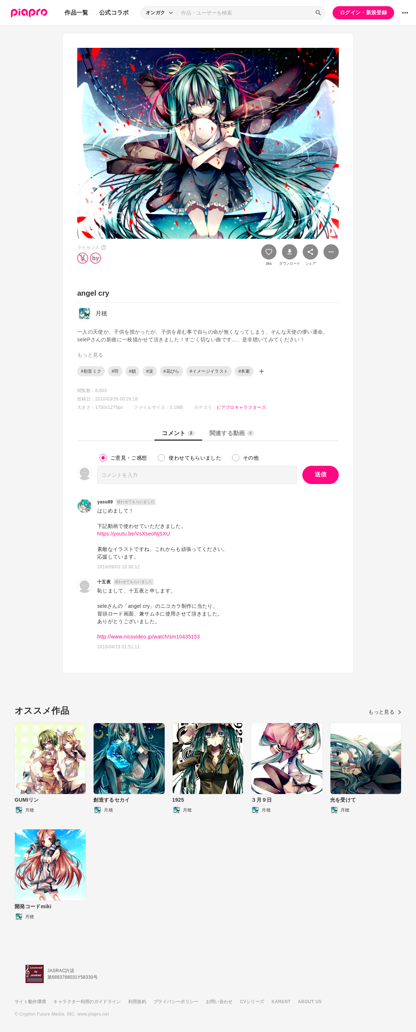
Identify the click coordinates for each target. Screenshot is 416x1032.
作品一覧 (76, 12)
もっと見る (384, 712)
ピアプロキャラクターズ (241, 407)
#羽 (114, 371)
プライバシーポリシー (176, 1001)
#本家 (244, 371)
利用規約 (137, 1001)
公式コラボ (114, 12)
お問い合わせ (219, 1001)
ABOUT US (310, 1001)
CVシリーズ (252, 1001)
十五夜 (104, 581)
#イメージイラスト (209, 371)
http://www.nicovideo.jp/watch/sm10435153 (148, 637)
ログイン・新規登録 (363, 12)
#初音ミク (91, 371)
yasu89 (105, 502)
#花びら (172, 371)
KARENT (281, 1001)
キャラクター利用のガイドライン (87, 1001)
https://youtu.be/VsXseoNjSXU (133, 534)
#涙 (149, 371)
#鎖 (132, 371)
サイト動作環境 (30, 1001)
